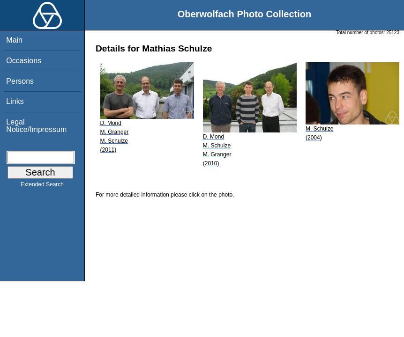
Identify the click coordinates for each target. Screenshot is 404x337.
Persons (20, 81)
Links (14, 101)
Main (14, 40)
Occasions (23, 61)
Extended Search (42, 186)
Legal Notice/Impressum (36, 125)
